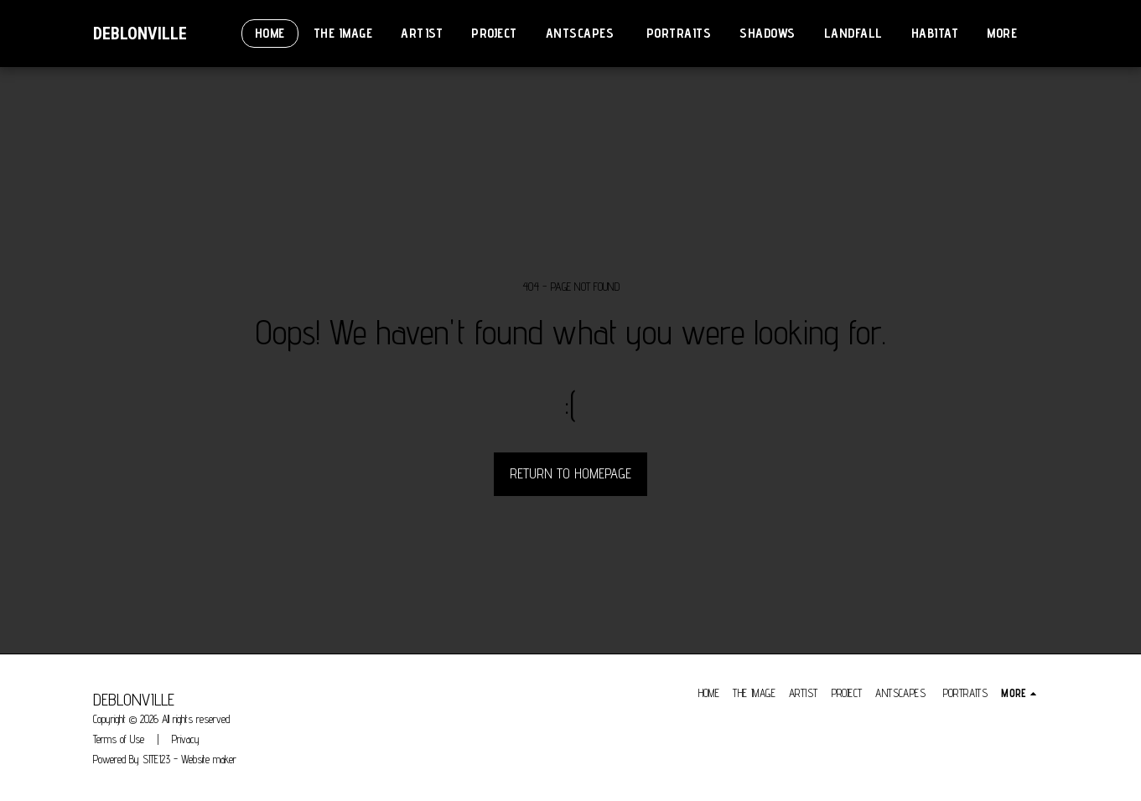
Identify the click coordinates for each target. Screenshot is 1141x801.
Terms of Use (118, 739)
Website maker (208, 759)
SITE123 (156, 759)
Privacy (186, 739)
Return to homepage (570, 473)
